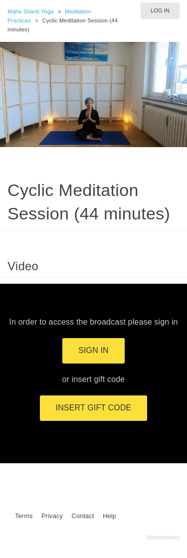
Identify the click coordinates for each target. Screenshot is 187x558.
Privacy (52, 516)
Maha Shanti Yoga (30, 11)
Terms (23, 516)
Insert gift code (94, 407)
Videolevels (163, 537)
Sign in (93, 350)
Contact (83, 516)
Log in (160, 10)
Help (109, 516)
